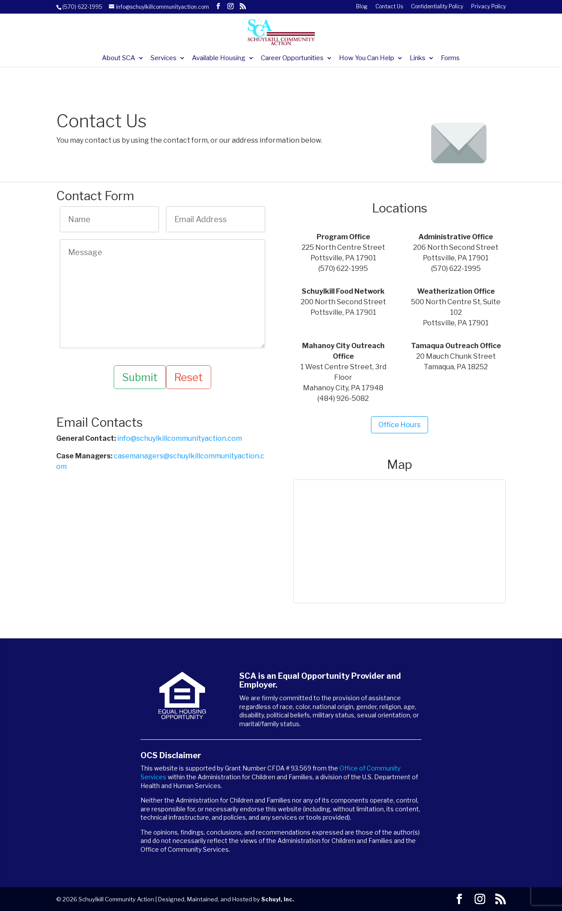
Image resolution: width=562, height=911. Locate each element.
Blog (361, 7)
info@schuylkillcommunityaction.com (179, 439)
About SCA (118, 58)
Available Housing (218, 58)
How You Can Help (366, 58)
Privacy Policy (488, 7)
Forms (450, 58)
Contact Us (389, 7)
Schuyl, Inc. (277, 899)
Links (417, 58)
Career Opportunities (292, 58)
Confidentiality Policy (437, 7)
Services (164, 58)
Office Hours (399, 425)
